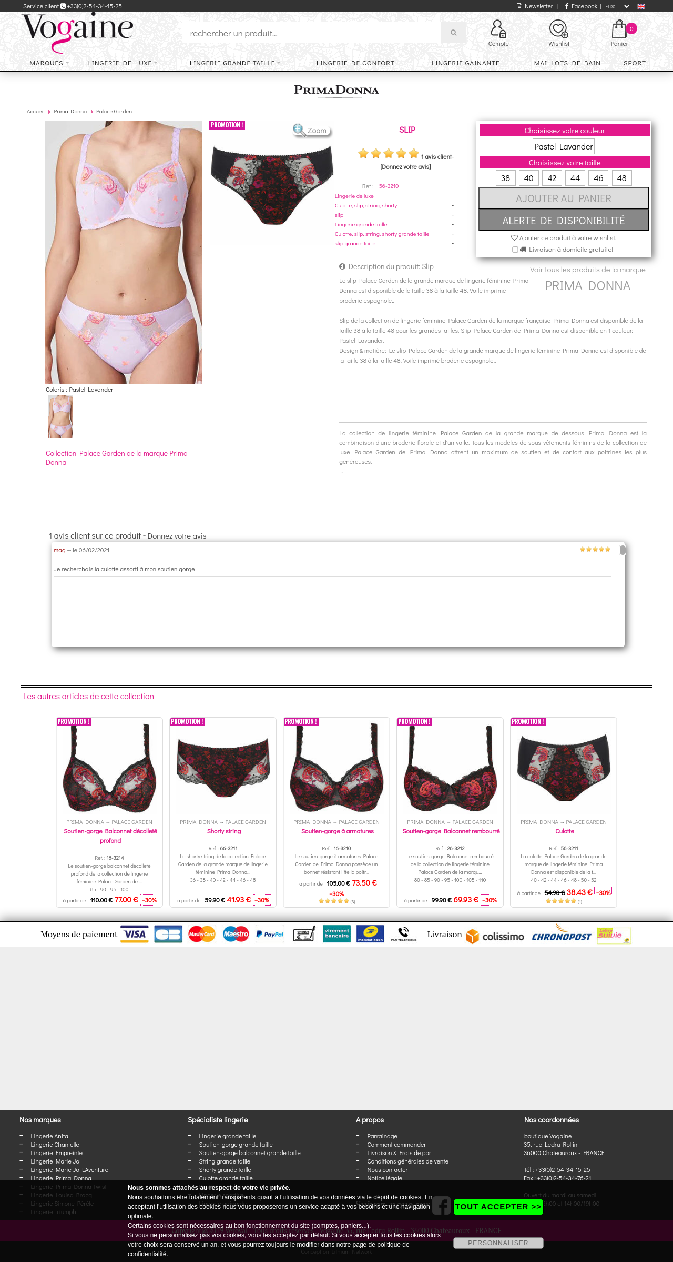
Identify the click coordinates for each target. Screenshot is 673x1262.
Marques (46, 62)
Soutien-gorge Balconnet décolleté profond (110, 835)
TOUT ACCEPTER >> (498, 1206)
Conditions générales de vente (408, 1161)
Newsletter (535, 6)
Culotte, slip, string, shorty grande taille (382, 233)
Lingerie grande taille (232, 62)
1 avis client (436, 156)
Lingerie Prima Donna (61, 1178)
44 (575, 177)
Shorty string (224, 831)
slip (339, 214)
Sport (635, 62)
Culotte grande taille (226, 1178)
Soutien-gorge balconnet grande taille (250, 1152)
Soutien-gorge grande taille (236, 1144)
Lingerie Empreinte (57, 1152)
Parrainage (382, 1135)
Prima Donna (70, 111)
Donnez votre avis (177, 535)
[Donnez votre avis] (405, 166)
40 (529, 177)
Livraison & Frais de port (400, 1152)
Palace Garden (114, 111)
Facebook (581, 6)
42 (551, 177)
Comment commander (397, 1144)
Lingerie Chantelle (55, 1144)
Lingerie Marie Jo (55, 1161)
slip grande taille (355, 243)
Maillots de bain (567, 62)
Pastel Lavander (563, 146)
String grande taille (225, 1161)
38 (505, 177)
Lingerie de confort (356, 62)
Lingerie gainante (465, 62)
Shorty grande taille (225, 1169)
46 (598, 177)
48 (622, 177)
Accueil (36, 111)
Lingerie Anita (49, 1135)
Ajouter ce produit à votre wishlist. (564, 237)
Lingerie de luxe (120, 62)
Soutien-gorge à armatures (337, 831)
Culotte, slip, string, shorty (366, 205)
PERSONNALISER (498, 1243)
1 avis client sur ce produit (95, 535)
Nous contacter (388, 1169)
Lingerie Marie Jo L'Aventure (69, 1169)
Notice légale (385, 1178)
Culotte (564, 831)
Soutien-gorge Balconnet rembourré (450, 831)
